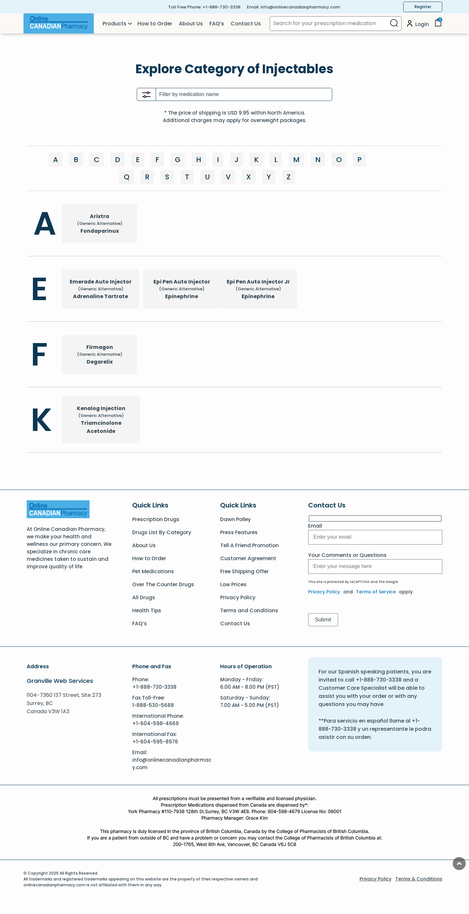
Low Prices (233, 584)
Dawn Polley (235, 519)
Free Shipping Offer (245, 571)
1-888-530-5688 (153, 705)
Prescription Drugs (156, 519)
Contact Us (246, 23)
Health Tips (147, 610)
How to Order (154, 23)
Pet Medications (153, 571)
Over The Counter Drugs (163, 584)
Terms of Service (376, 592)
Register (423, 6)
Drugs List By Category (162, 532)
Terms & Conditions (418, 879)
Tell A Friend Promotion (250, 545)
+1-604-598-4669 (155, 723)
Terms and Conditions (249, 610)
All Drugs (143, 597)
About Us (191, 23)
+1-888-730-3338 (221, 7)
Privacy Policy (238, 597)
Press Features (239, 532)
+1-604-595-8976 (155, 741)
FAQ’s (216, 23)
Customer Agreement (249, 558)
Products (114, 23)
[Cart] (438, 25)
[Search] (394, 24)
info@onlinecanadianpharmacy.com (300, 7)
